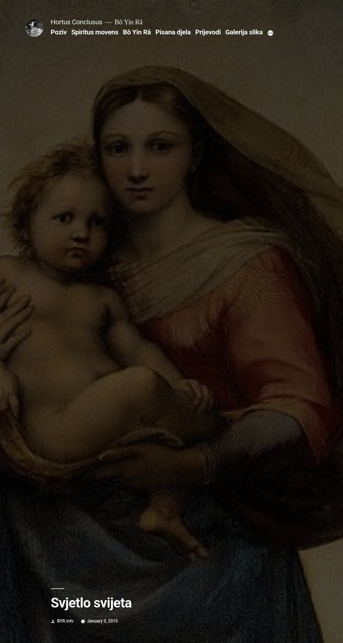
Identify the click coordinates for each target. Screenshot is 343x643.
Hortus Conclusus (76, 22)
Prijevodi (208, 32)
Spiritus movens (94, 32)
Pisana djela (172, 32)
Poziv (59, 32)
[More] (270, 33)
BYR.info (65, 621)
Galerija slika (244, 32)
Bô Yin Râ (137, 32)
